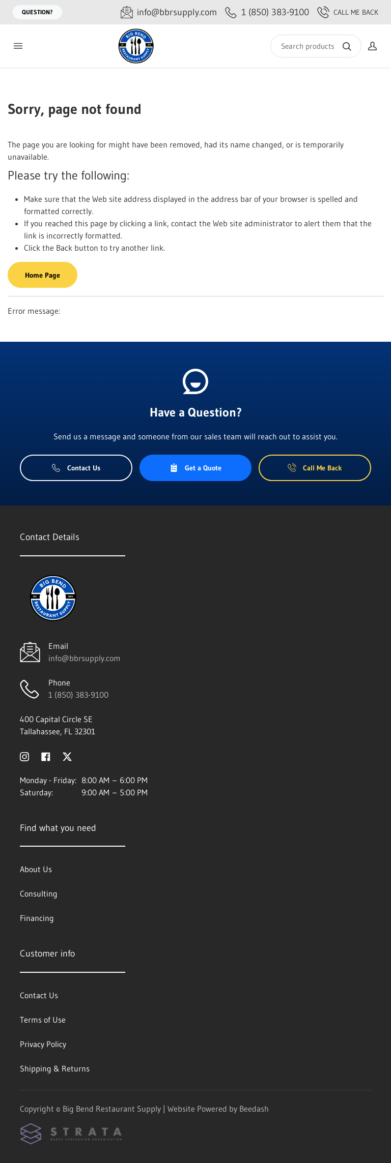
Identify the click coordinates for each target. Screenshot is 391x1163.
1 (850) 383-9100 (78, 695)
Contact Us (76, 467)
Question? (37, 12)
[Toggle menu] (18, 46)
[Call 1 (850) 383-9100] (267, 12)
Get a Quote (195, 467)
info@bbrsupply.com (84, 658)
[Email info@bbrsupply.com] (169, 12)
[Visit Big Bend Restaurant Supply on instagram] (24, 756)
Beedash (254, 1109)
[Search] (315, 46)
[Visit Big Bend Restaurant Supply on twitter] (67, 756)
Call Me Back (347, 12)
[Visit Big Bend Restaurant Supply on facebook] (45, 756)
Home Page (42, 275)
